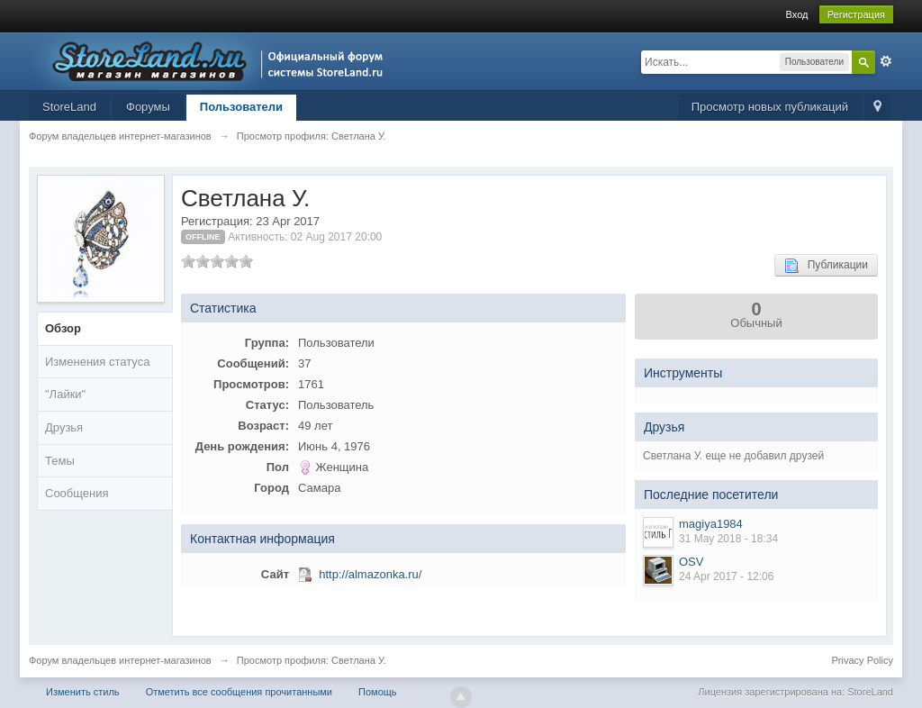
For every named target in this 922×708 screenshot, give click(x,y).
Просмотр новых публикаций (770, 106)
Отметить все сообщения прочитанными (239, 691)
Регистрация (856, 14)
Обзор (63, 328)
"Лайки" (65, 394)
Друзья (64, 427)
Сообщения (77, 493)
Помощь (377, 691)
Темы (60, 460)
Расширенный (886, 61)
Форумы (148, 106)
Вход (797, 14)
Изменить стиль (83, 691)
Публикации (826, 266)
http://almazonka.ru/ (370, 574)
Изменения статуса (97, 361)
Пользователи (241, 106)
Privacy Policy (862, 660)
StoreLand (69, 106)
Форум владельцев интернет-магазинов (120, 660)
